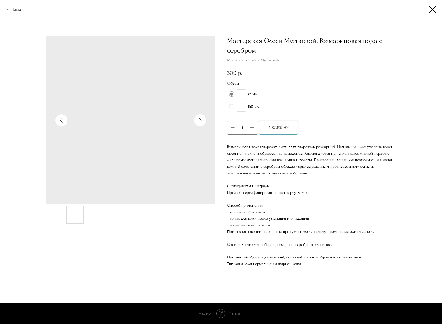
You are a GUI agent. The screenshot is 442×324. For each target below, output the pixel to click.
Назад (16, 9)
